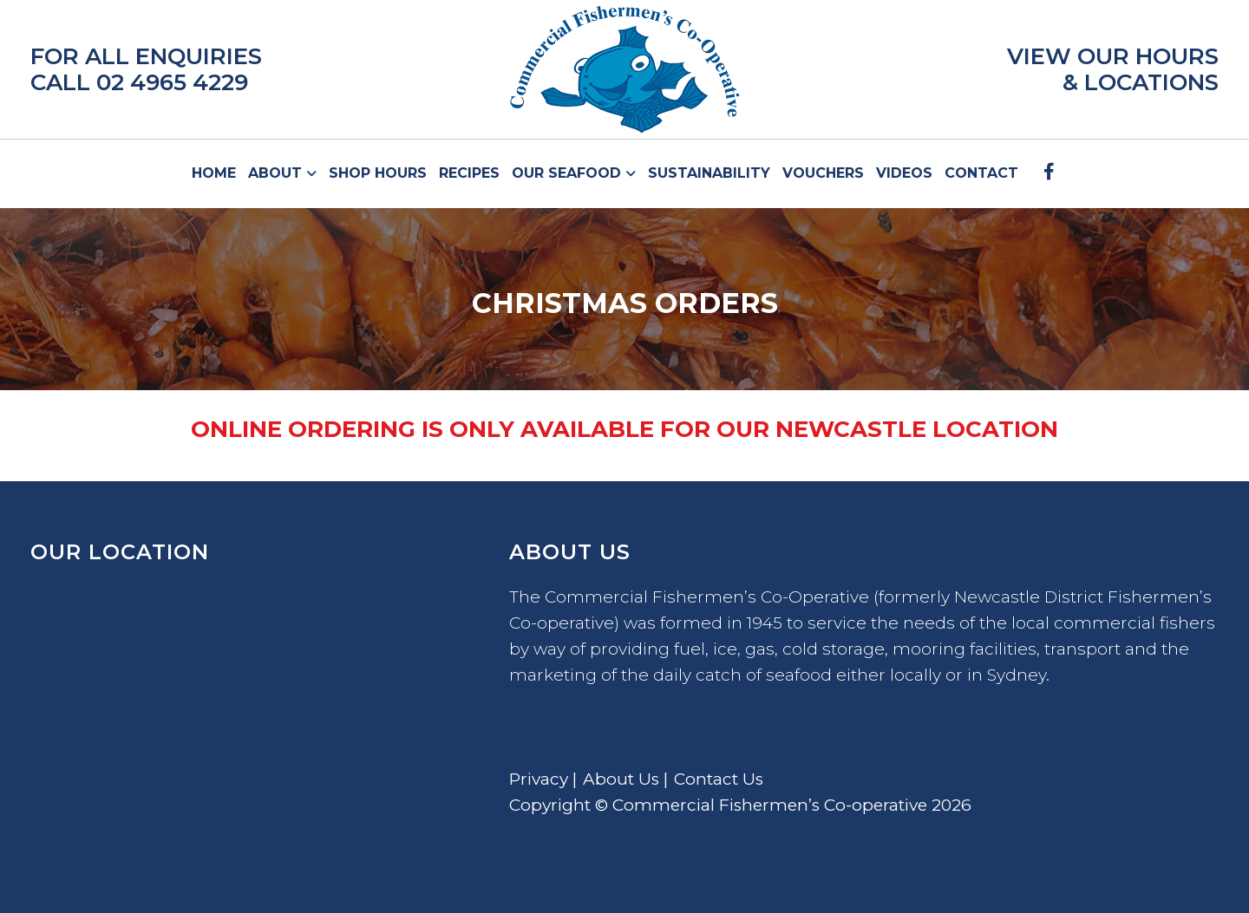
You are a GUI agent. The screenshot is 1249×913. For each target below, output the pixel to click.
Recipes (469, 173)
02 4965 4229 (172, 82)
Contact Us (718, 779)
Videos (904, 173)
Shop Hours (378, 173)
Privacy (538, 779)
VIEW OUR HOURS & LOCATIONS (1113, 69)
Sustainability (709, 173)
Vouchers (823, 173)
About (277, 173)
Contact (981, 173)
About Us (621, 779)
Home (214, 173)
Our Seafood (568, 173)
